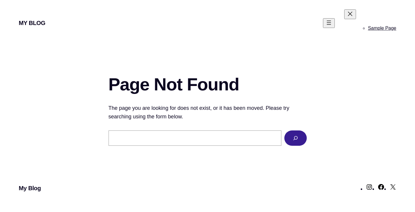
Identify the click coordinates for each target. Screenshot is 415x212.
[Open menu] (329, 23)
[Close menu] (350, 14)
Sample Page (382, 28)
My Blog (32, 23)
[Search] (295, 138)
